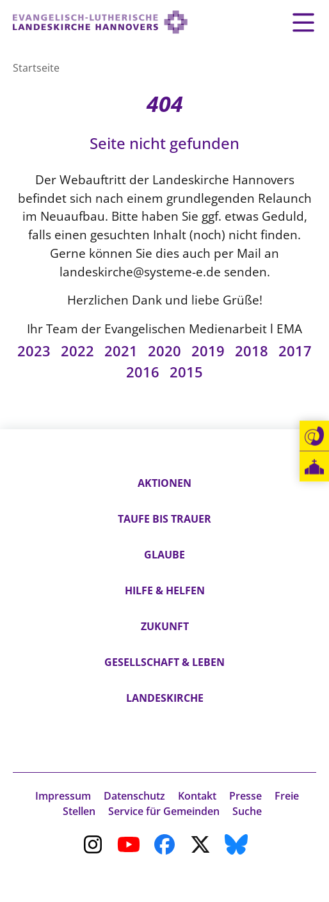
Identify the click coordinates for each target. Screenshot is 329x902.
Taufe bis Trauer (164, 519)
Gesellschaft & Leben (164, 662)
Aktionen (164, 483)
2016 (142, 372)
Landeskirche (165, 698)
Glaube (164, 555)
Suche (247, 811)
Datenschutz (134, 796)
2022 (77, 351)
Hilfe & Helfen (165, 590)
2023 (34, 351)
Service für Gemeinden (164, 811)
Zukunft (165, 626)
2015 (186, 372)
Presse (245, 796)
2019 (208, 351)
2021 (121, 351)
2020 (164, 351)
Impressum (63, 796)
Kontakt (197, 796)
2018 (251, 351)
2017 (295, 351)
